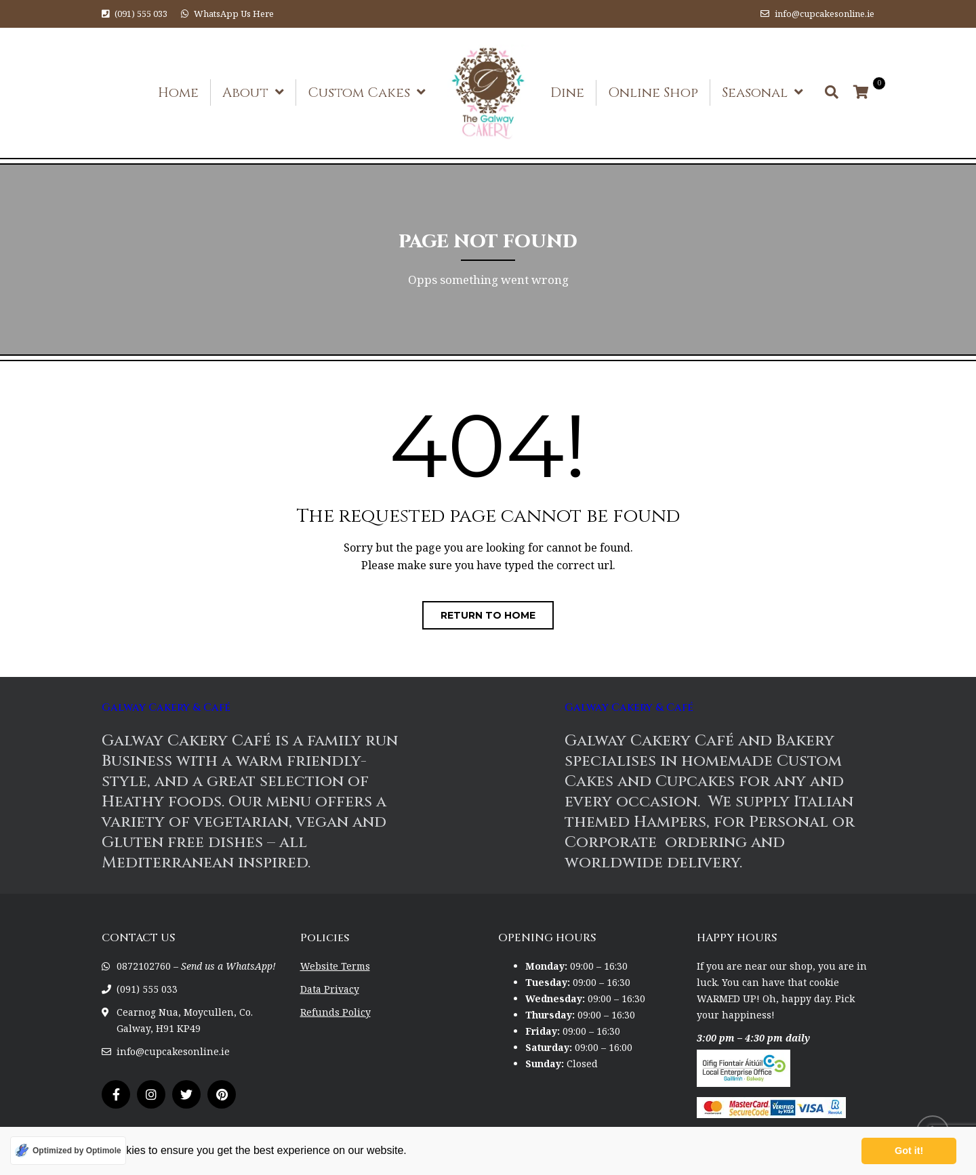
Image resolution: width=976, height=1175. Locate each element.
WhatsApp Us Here (234, 13)
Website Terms (335, 966)
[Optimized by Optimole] (68, 1150)
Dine (567, 92)
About (245, 92)
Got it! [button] (909, 1150)
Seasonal (755, 92)
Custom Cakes (359, 92)
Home (178, 92)
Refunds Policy (335, 1012)
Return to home (488, 615)
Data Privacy (329, 989)
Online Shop (653, 92)
